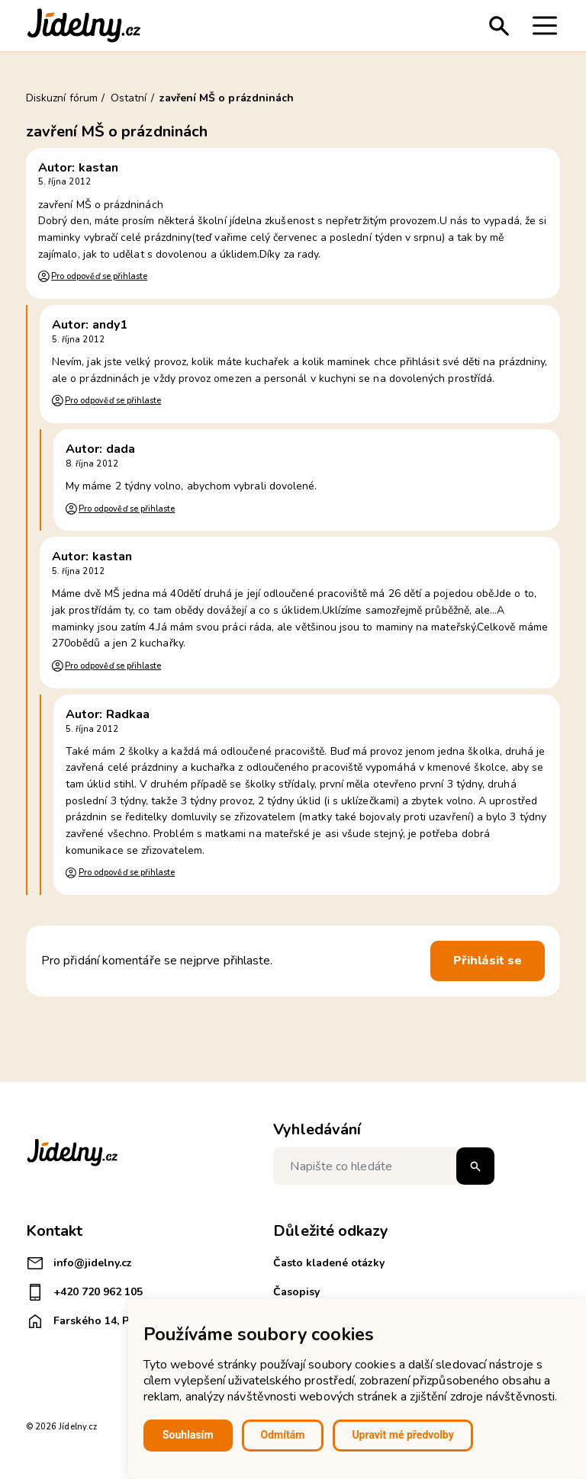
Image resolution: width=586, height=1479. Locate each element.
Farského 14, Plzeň (88, 1321)
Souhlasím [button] (188, 1435)
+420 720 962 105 (84, 1292)
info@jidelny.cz (79, 1263)
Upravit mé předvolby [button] (402, 1435)
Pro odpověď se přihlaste (99, 276)
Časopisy (296, 1292)
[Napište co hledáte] (383, 1166)
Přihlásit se (487, 960)
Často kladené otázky (329, 1263)
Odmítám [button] (283, 1435)
